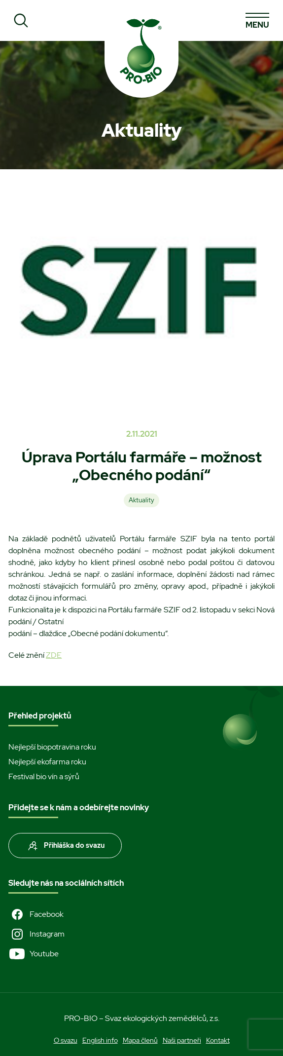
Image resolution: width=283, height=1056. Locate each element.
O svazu (65, 1040)
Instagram (36, 934)
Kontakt (218, 1040)
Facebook (36, 914)
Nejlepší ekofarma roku (47, 761)
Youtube (33, 953)
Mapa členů (140, 1040)
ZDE (54, 655)
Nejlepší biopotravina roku (52, 747)
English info (100, 1040)
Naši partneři (182, 1040)
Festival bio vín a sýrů (43, 776)
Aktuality (141, 500)
